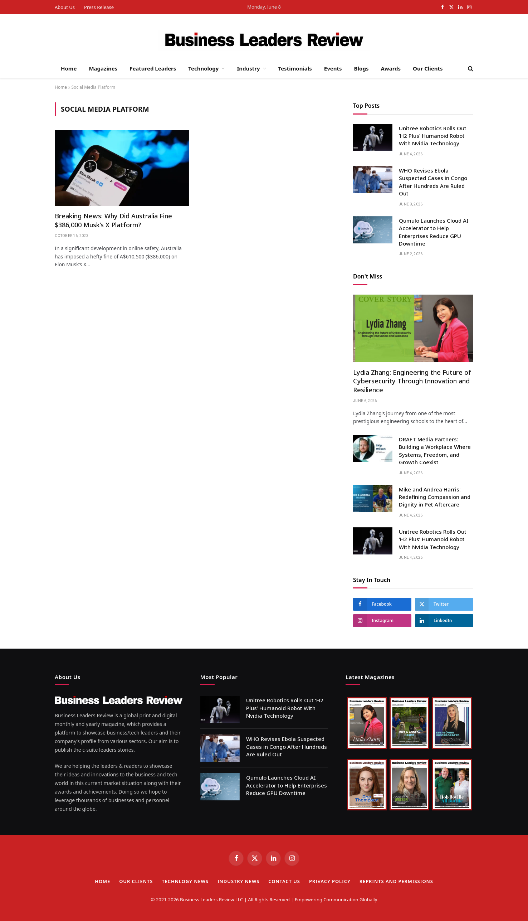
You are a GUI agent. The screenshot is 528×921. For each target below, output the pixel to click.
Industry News (238, 881)
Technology (203, 68)
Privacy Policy (330, 881)
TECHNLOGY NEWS (185, 881)
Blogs (361, 68)
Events (333, 68)
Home (69, 68)
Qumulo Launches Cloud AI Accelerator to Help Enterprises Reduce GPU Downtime (434, 232)
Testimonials (295, 68)
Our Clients (428, 68)
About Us (65, 7)
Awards (391, 68)
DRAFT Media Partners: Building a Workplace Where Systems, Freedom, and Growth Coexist (435, 451)
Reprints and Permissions (396, 881)
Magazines (103, 68)
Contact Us (284, 881)
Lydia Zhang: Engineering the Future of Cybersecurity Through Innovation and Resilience (412, 381)
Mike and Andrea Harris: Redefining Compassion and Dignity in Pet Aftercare (434, 497)
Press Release (99, 7)
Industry (248, 68)
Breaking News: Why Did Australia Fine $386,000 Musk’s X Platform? (113, 220)
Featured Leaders (152, 68)
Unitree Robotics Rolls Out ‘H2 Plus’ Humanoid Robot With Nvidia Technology (432, 136)
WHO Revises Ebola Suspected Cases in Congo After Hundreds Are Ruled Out (433, 182)
